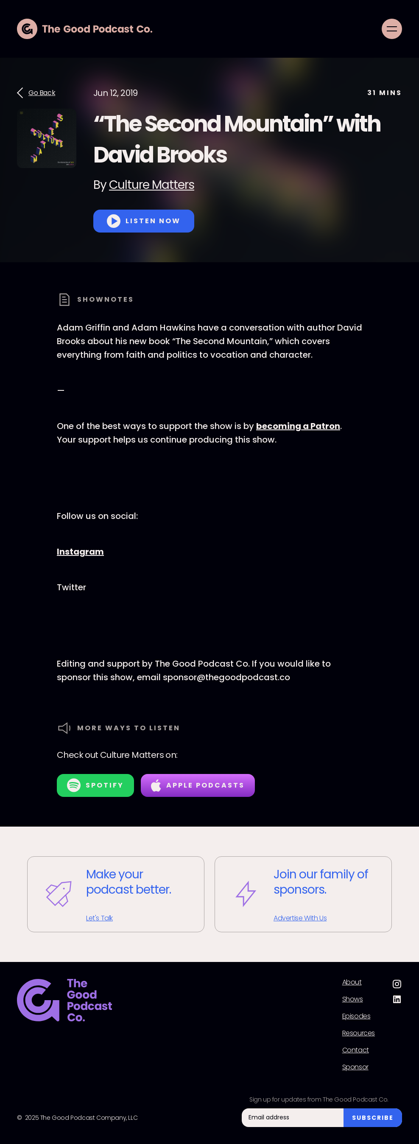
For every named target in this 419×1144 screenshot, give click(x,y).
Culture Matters (151, 185)
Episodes (356, 1016)
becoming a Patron (298, 426)
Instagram (80, 552)
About (352, 982)
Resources (358, 1033)
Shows (352, 999)
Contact (355, 1050)
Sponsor (355, 1067)
